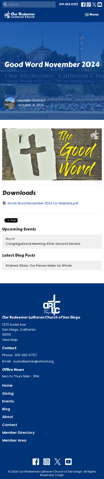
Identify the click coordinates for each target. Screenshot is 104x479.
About (7, 416)
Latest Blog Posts (18, 255)
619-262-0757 (68, 4)
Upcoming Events (19, 229)
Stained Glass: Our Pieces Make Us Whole (39, 265)
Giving (7, 393)
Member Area (14, 440)
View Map (10, 339)
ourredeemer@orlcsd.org (33, 361)
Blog (6, 409)
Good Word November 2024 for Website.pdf (40, 203)
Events (8, 401)
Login (60, 475)
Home (7, 385)
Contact (9, 424)
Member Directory (18, 432)
